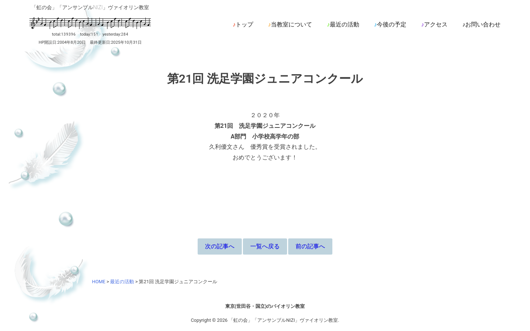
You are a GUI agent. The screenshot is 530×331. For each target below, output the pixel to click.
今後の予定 (391, 24)
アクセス (436, 24)
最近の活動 (344, 24)
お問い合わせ (483, 24)
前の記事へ (310, 246)
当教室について (291, 24)
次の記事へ (219, 246)
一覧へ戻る (265, 246)
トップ (244, 24)
